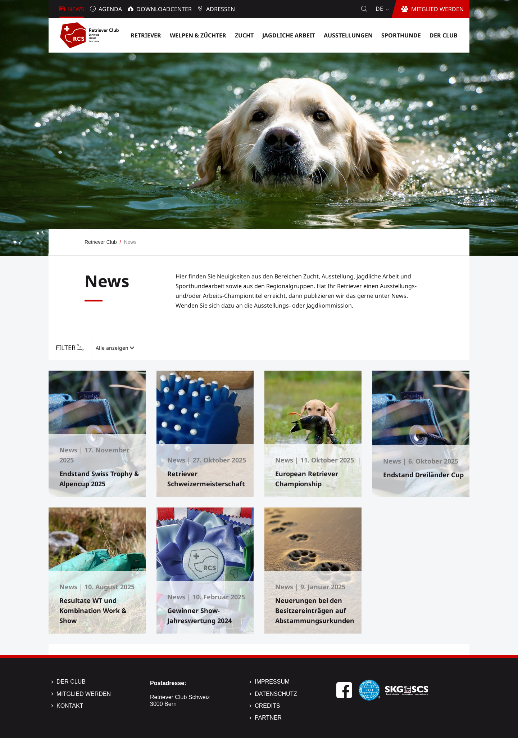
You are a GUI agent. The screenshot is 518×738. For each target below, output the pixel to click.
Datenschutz (276, 694)
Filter (66, 347)
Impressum (272, 682)
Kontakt (69, 706)
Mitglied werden (83, 694)
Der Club (71, 682)
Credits (267, 706)
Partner (268, 718)
